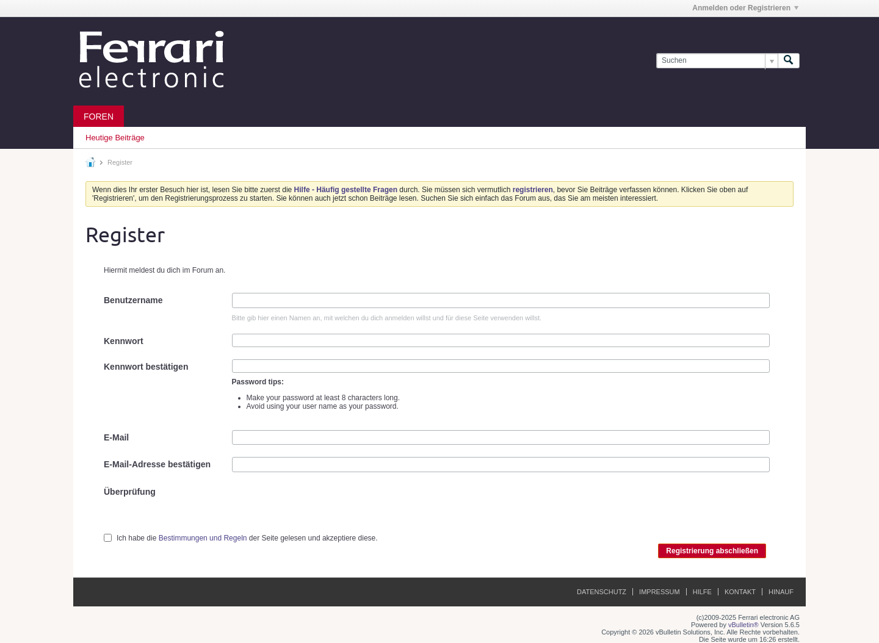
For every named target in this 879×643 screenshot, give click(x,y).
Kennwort (123, 341)
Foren (99, 116)
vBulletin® (743, 624)
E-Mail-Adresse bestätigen (157, 464)
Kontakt (740, 591)
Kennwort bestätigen (146, 367)
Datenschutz (601, 591)
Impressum (659, 591)
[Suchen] (717, 60)
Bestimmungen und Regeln (203, 538)
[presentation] (325, 508)
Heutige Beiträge (115, 137)
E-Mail (116, 437)
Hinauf (781, 591)
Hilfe (702, 591)
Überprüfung (130, 492)
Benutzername (133, 300)
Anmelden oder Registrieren (745, 8)
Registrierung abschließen (712, 551)
